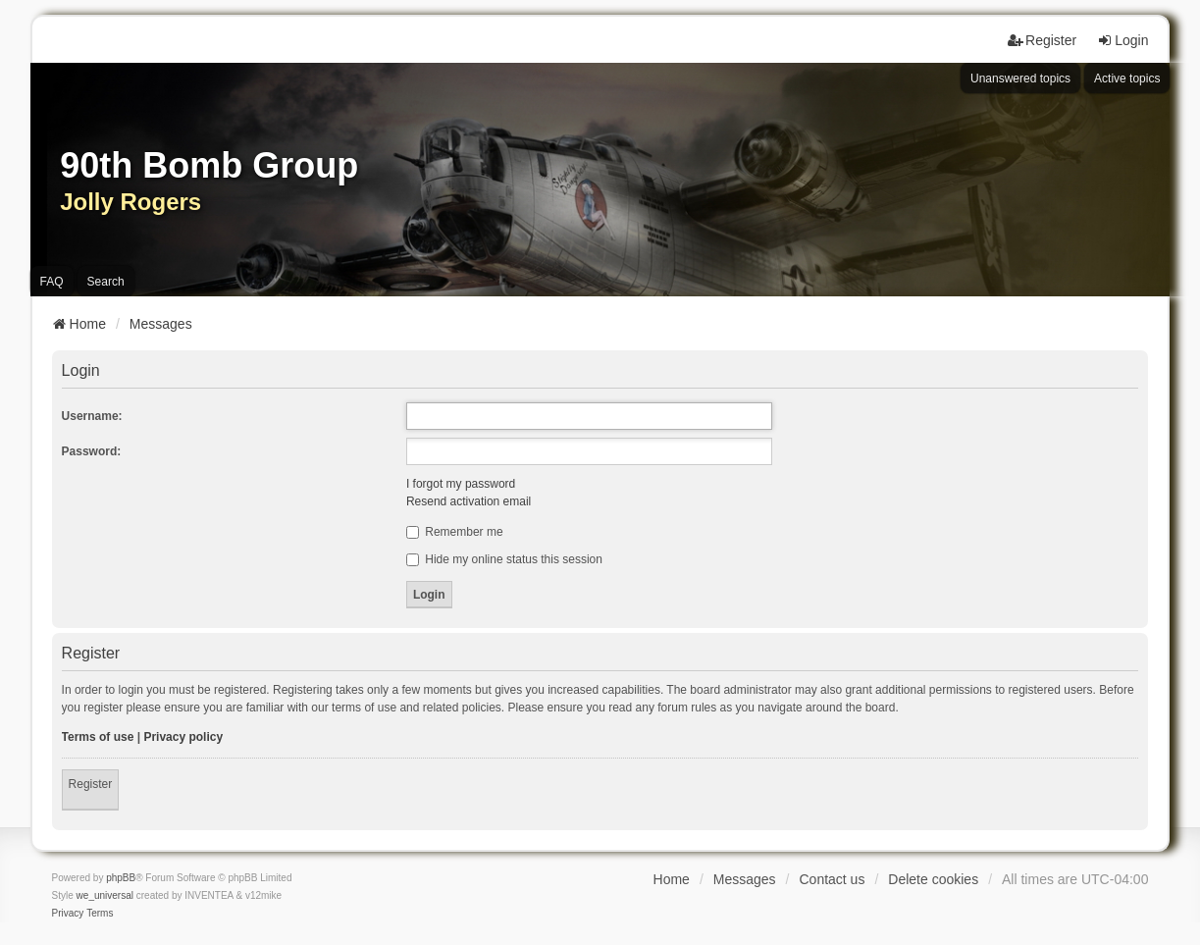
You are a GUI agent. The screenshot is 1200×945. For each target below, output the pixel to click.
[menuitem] (68, 913)
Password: (92, 451)
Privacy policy (183, 737)
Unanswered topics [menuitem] (1020, 78)
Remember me (454, 532)
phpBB (120, 877)
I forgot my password (460, 484)
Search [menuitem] (106, 282)
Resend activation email (468, 501)
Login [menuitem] (1122, 40)
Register (91, 784)
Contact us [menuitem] (831, 879)
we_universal (105, 895)
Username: (92, 416)
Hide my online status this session (504, 559)
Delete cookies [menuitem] (933, 879)
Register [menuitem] (1042, 40)
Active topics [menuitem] (1127, 78)
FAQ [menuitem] (52, 282)
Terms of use (98, 737)
